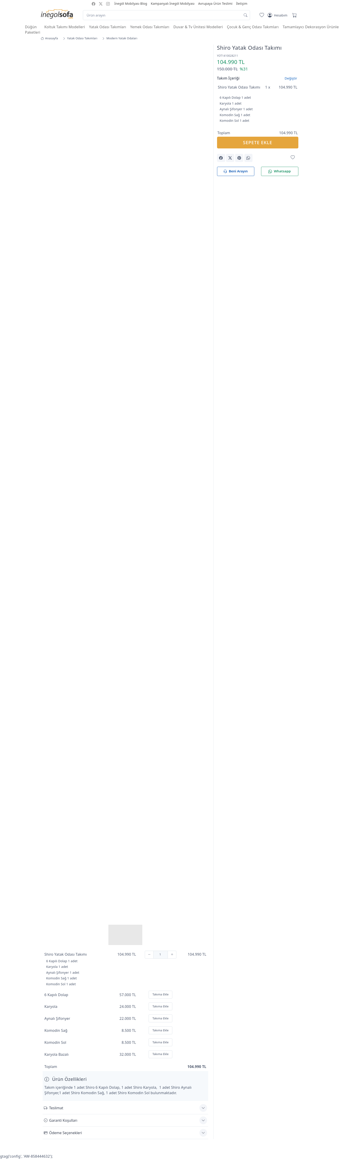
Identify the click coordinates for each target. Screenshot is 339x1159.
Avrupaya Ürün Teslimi (215, 3)
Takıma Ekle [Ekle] (160, 994)
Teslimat (53, 1107)
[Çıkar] (149, 954)
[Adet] (160, 954)
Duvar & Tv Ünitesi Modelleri (198, 26)
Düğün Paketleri (32, 29)
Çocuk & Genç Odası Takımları (253, 26)
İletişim (241, 3)
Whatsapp (279, 171)
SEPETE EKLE (257, 142)
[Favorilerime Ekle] (292, 157)
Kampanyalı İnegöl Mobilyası (173, 3)
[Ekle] (172, 954)
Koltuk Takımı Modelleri (64, 26)
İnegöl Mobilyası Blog (130, 3)
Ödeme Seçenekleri (63, 1132)
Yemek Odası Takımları (149, 26)
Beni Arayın (235, 171)
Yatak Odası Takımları (107, 26)
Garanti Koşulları (60, 1120)
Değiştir (291, 78)
